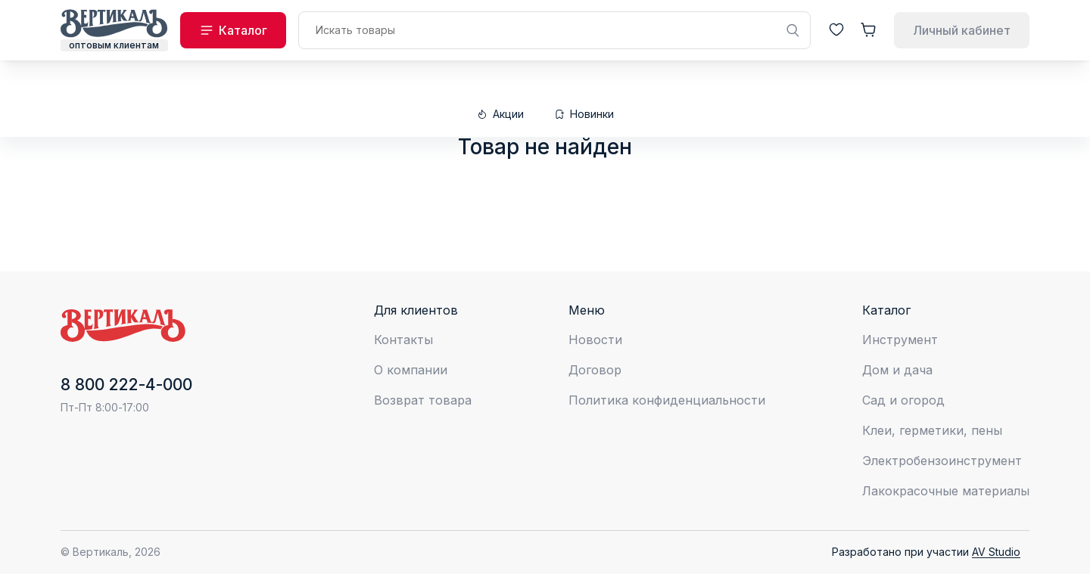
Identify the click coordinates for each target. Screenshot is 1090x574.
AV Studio (996, 551)
